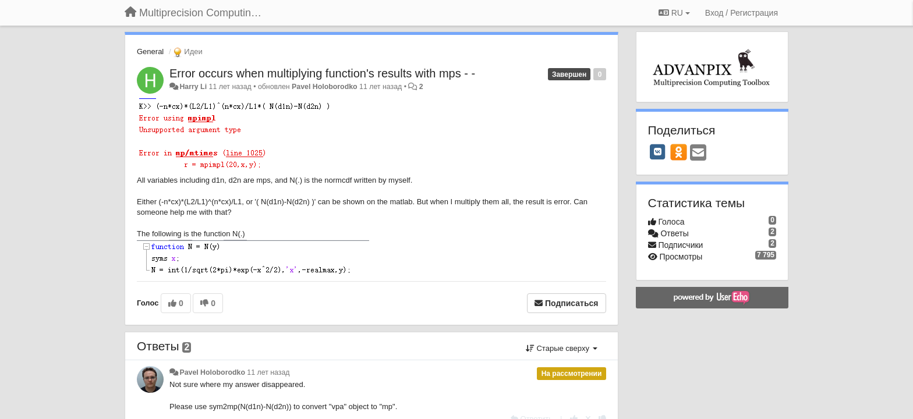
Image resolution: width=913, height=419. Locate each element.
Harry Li (193, 87)
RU (674, 12)
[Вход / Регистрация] (741, 13)
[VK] (658, 152)
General (150, 51)
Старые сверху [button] (561, 348)
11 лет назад (268, 372)
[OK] (678, 152)
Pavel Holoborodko (324, 87)
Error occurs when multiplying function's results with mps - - (322, 73)
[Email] (698, 153)
